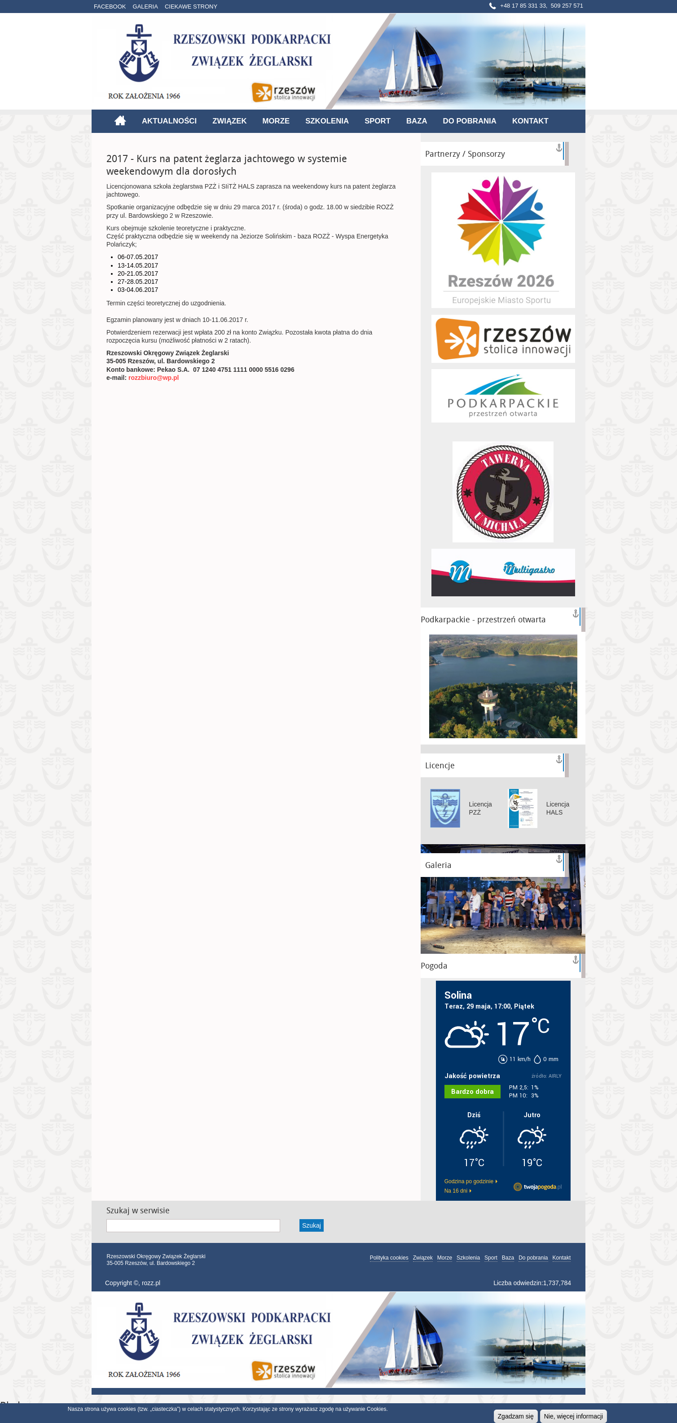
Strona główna (120, 120)
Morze (276, 121)
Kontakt (530, 121)
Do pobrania (470, 121)
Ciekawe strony (191, 6)
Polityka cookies (389, 1258)
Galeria (145, 6)
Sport (378, 121)
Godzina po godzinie (468, 1181)
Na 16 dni (455, 1191)
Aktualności (169, 121)
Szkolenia (327, 121)
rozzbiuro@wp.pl (153, 377)
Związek (229, 121)
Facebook (110, 6)
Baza (416, 121)
